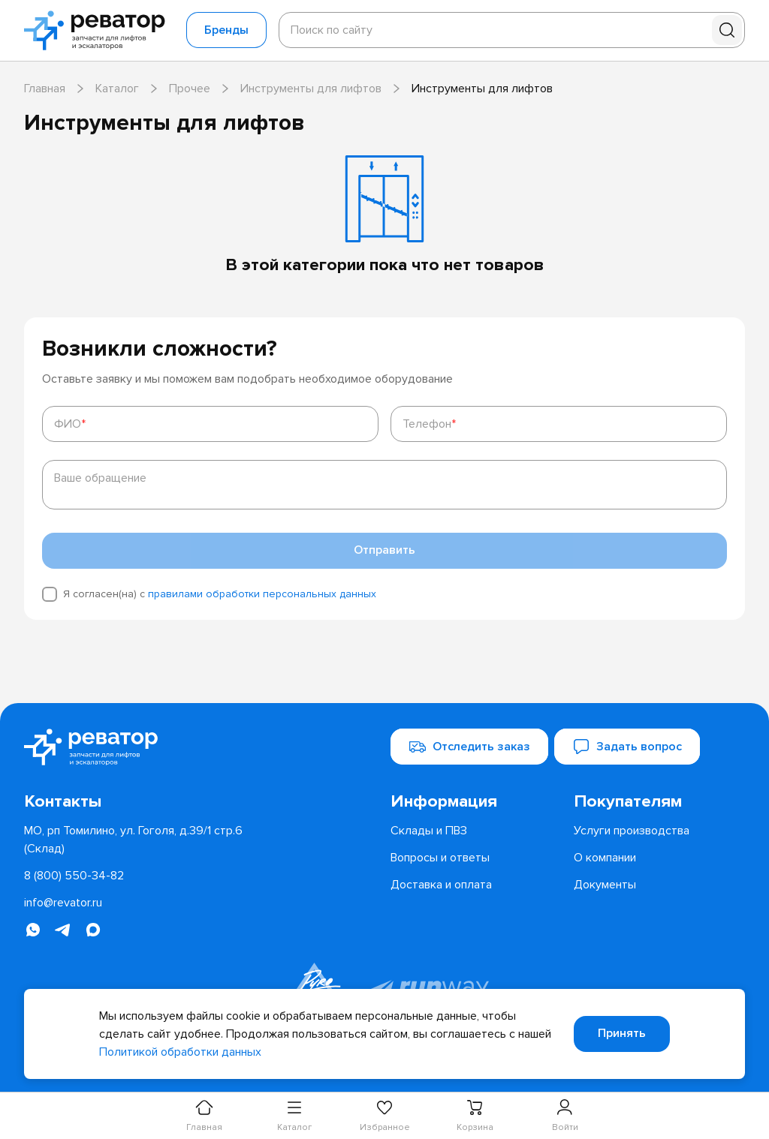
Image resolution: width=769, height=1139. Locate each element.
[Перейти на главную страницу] (99, 30)
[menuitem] (476, 802)
